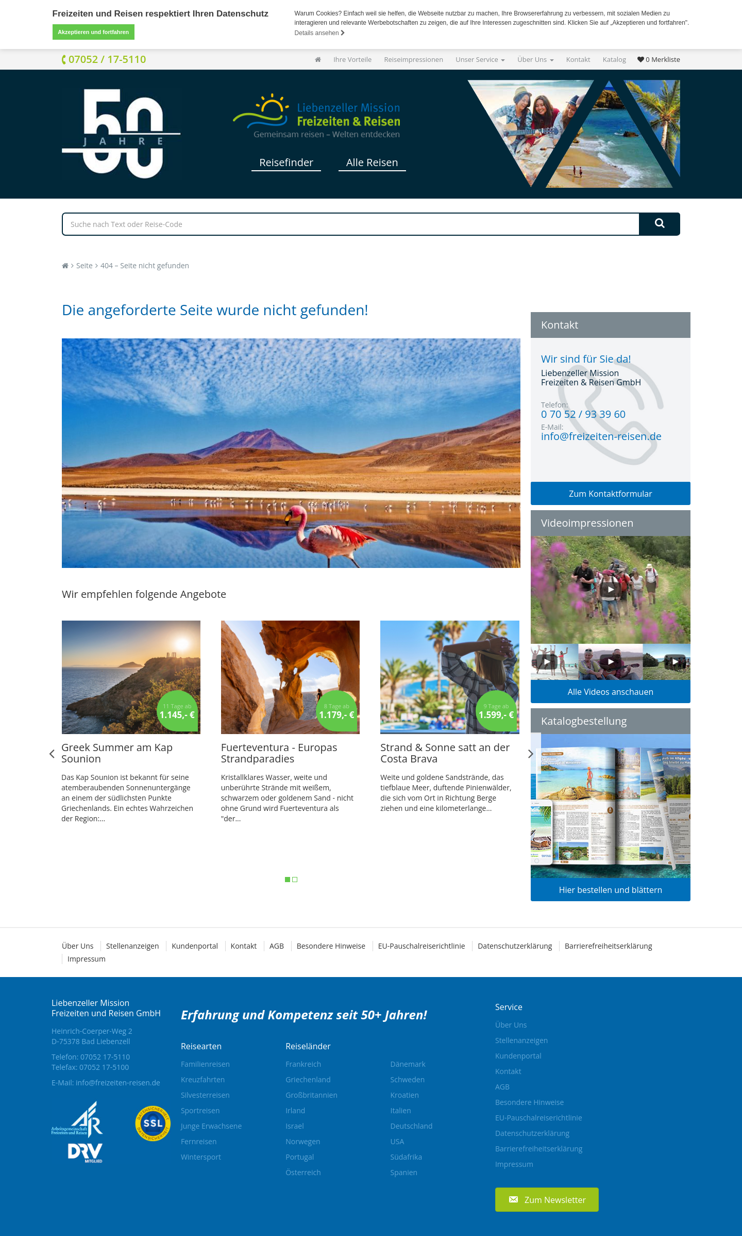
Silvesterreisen (205, 1095)
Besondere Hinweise (331, 946)
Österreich (303, 1172)
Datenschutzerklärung (515, 946)
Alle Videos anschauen (610, 691)
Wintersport (201, 1157)
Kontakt (578, 59)
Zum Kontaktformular (610, 493)
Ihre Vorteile (352, 59)
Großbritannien (311, 1095)
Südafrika (407, 1157)
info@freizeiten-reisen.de (118, 1082)
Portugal (299, 1157)
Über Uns (535, 59)
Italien (401, 1110)
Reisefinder (286, 162)
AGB (276, 946)
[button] (547, 1199)
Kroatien (405, 1095)
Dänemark (408, 1064)
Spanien (404, 1172)
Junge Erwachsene (211, 1126)
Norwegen (302, 1141)
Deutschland (412, 1126)
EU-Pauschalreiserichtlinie (421, 946)
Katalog (614, 59)
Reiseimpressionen (413, 59)
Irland (295, 1110)
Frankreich (303, 1064)
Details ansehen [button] (320, 33)
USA (397, 1141)
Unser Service (480, 59)
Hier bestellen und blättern (611, 890)
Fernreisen (199, 1141)
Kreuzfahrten (203, 1079)
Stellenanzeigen (132, 946)
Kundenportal (195, 946)
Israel (294, 1126)
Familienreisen (205, 1064)
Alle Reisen (372, 162)
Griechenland (308, 1079)
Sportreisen (200, 1110)
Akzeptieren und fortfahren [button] (93, 32)
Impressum (87, 959)
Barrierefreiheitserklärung (608, 946)
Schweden (408, 1079)
